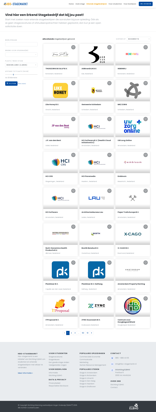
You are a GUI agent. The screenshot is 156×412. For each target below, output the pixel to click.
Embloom (122, 176)
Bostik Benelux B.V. (90, 248)
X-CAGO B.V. (123, 248)
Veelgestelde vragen (58, 365)
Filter (11, 83)
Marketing (84, 362)
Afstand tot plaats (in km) (16, 71)
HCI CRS (49, 176)
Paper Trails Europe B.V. (128, 212)
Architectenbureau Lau (92, 212)
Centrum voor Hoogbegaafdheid (126, 321)
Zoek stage (80, 4)
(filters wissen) (22, 83)
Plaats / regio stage (14, 61)
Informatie (53, 372)
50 (83, 333)
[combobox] (21, 55)
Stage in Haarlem (87, 383)
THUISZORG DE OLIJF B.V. (56, 68)
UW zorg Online (125, 140)
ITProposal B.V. (52, 320)
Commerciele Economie (90, 356)
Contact (114, 387)
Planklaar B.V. (52, 284)
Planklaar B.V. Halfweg (92, 284)
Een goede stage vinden (59, 362)
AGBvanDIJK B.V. (89, 68)
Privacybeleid (54, 383)
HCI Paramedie (88, 176)
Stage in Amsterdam (88, 372)
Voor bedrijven (130, 4)
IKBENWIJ (122, 68)
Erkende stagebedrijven (97, 4)
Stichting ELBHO (55, 375)
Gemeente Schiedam (91, 104)
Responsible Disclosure (58, 386)
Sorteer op (121, 39)
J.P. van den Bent (53, 140)
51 (87, 333)
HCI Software (52, 212)
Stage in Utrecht (87, 378)
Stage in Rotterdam (88, 375)
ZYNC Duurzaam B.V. (91, 320)
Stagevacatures (55, 356)
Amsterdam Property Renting (131, 284)
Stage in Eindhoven (88, 386)
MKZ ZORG (122, 104)
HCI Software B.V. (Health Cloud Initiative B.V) (96, 141)
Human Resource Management (93, 365)
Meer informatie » (25, 373)
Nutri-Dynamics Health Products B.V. (56, 249)
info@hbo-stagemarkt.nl (125, 364)
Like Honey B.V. (52, 104)
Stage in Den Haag (87, 381)
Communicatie (86, 359)
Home (71, 4)
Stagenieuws (54, 359)
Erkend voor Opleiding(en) (16, 50)
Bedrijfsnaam (11, 40)
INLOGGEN (145, 4)
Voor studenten (115, 4)
